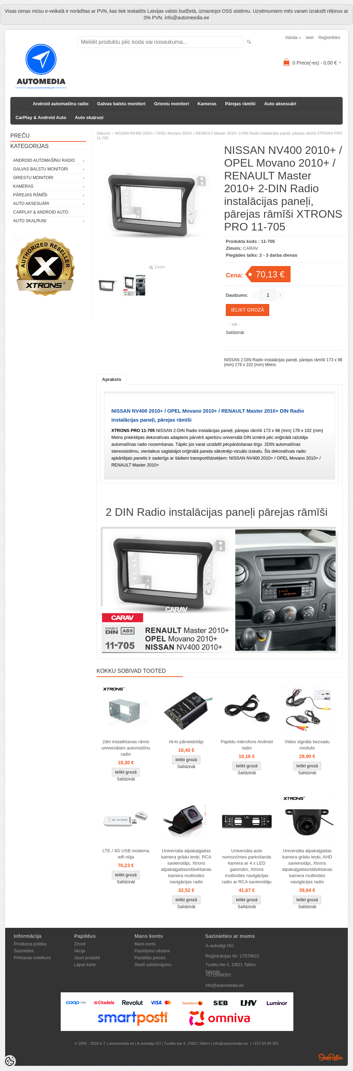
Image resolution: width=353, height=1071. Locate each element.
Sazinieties (24, 951)
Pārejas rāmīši (240, 103)
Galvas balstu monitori (121, 103)
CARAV (250, 248)
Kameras (207, 103)
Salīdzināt (235, 332)
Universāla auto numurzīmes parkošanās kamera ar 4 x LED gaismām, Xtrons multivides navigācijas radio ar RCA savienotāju (247, 866)
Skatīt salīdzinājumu (152, 964)
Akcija (79, 951)
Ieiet (310, 37)
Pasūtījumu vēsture (152, 951)
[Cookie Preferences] (9, 1061)
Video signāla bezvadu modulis (307, 744)
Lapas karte (85, 964)
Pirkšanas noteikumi (32, 957)
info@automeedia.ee (224, 985)
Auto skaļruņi (89, 117)
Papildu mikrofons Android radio (247, 744)
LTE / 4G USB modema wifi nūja (125, 853)
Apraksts (111, 379)
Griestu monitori (171, 103)
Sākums (103, 133)
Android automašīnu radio (61, 103)
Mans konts (144, 944)
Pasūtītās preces (149, 957)
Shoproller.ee (331, 1057)
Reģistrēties (329, 37)
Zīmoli (79, 944)
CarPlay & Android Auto (41, 117)
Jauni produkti (87, 957)
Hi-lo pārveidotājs (186, 741)
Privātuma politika (30, 944)
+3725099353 (218, 975)
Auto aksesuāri (280, 103)
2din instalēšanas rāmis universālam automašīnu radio (125, 748)
